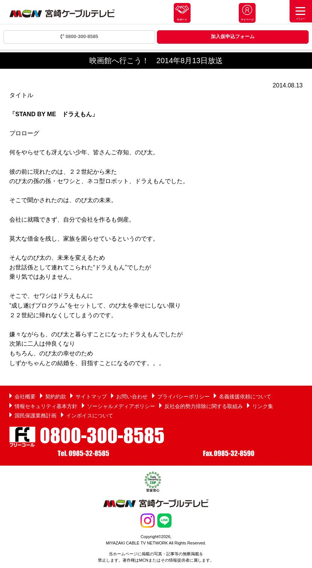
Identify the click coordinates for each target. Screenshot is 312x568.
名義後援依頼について (245, 396)
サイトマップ (91, 396)
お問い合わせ (132, 396)
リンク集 (262, 406)
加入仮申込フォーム (232, 36)
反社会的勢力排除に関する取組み (203, 406)
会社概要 (25, 396)
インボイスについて (89, 416)
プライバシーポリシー (183, 396)
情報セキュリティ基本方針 (46, 406)
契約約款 (55, 396)
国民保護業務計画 (35, 416)
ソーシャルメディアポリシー (121, 406)
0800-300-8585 (79, 36)
